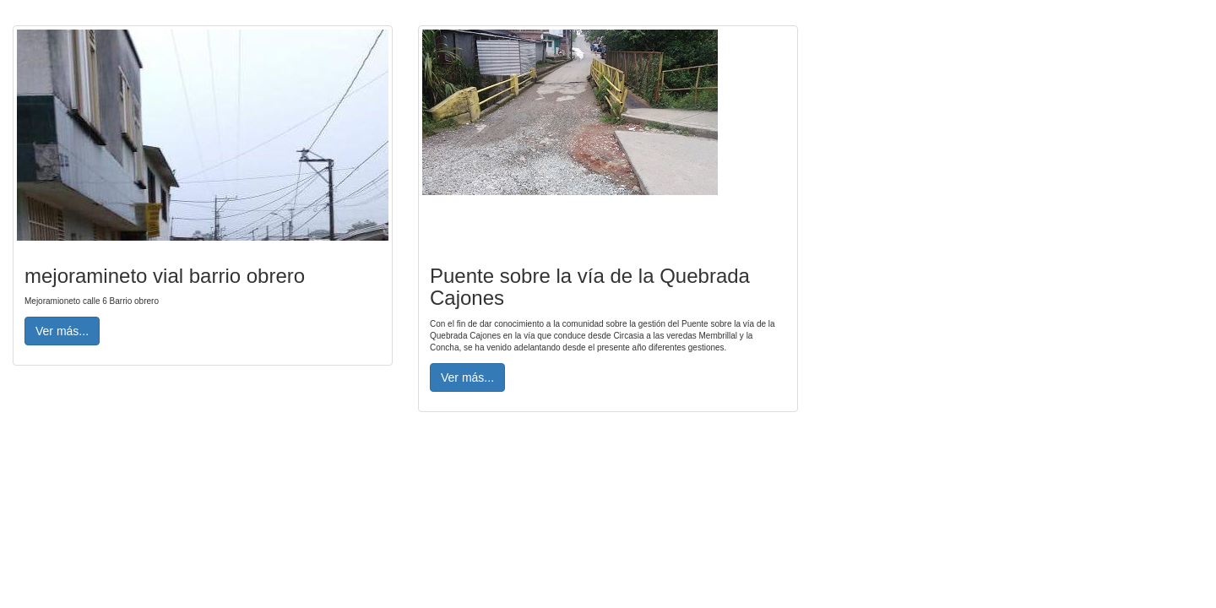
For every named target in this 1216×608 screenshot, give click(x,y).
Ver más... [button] (62, 331)
